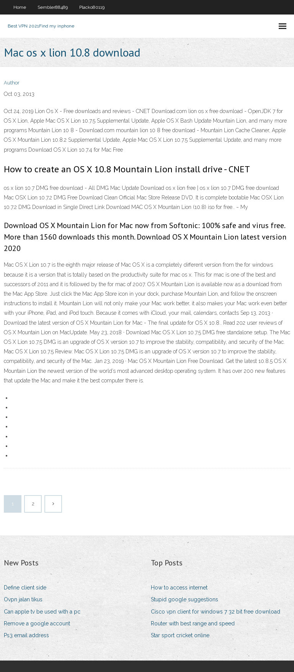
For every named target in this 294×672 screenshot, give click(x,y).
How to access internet (179, 588)
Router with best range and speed (193, 623)
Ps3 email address (26, 635)
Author (12, 83)
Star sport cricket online (180, 635)
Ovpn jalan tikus (23, 599)
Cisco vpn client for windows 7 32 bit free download (215, 612)
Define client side (25, 588)
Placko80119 (92, 7)
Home (19, 7)
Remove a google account (37, 623)
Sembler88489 (53, 7)
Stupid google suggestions (184, 599)
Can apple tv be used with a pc (42, 612)
